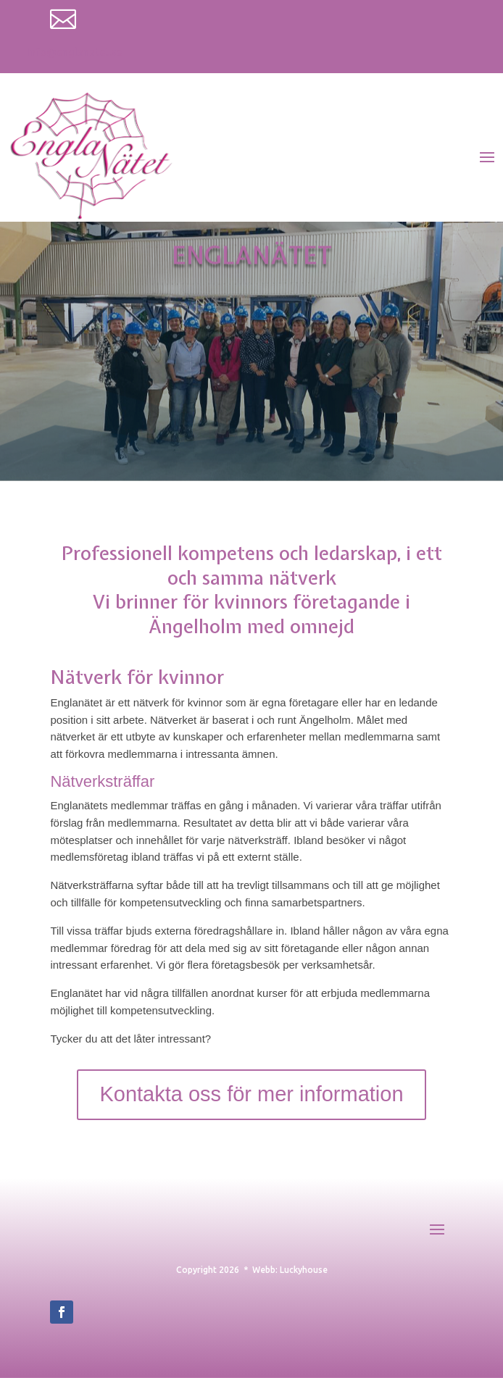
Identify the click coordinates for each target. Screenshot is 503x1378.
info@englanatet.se (74, 52)
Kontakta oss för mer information (251, 1094)
